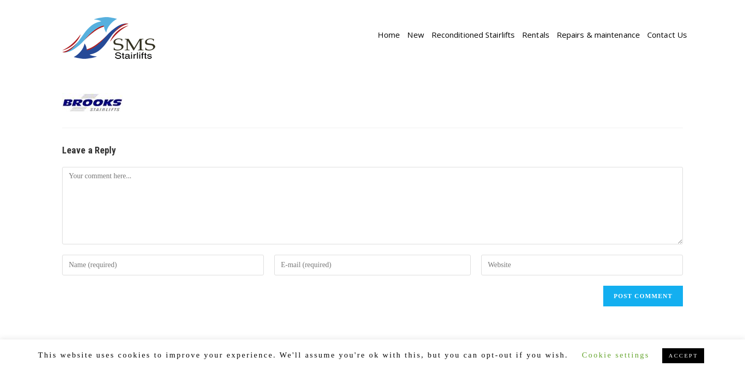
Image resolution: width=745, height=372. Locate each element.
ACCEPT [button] (683, 355)
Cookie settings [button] (615, 355)
